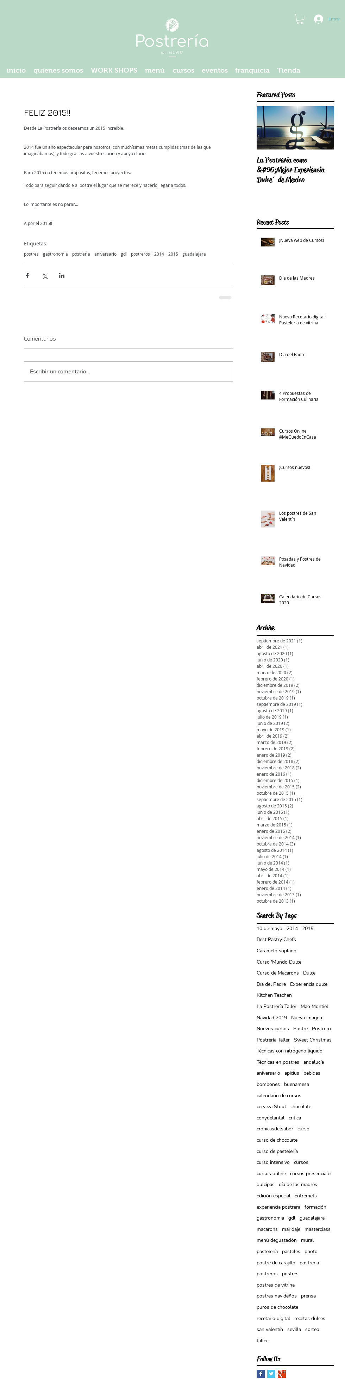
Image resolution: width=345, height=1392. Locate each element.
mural (307, 1240)
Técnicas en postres (278, 1062)
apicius (291, 1073)
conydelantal (270, 1118)
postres (31, 254)
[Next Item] (323, 127)
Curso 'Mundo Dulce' (279, 962)
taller (262, 1340)
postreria (81, 254)
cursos (301, 1162)
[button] (300, 19)
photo (311, 1251)
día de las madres (298, 1184)
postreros (140, 254)
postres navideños (277, 1296)
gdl (124, 254)
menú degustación (277, 1240)
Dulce (309, 973)
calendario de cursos (279, 1095)
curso (303, 1128)
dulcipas (266, 1184)
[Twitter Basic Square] (271, 1374)
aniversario (105, 254)
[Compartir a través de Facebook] (27, 275)
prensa (308, 1296)
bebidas (311, 1073)
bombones (268, 1084)
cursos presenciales (311, 1173)
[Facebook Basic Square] (261, 1374)
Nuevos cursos (273, 1028)
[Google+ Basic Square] (282, 1374)
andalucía (313, 1062)
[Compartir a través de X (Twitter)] (44, 275)
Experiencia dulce (308, 984)
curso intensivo (273, 1162)
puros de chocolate (277, 1307)
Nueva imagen (306, 1017)
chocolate (300, 1106)
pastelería (267, 1251)
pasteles (291, 1251)
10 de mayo (269, 928)
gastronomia (55, 254)
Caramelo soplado (276, 950)
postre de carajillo (276, 1262)
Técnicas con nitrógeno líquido (289, 1051)
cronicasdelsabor (275, 1128)
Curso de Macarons (278, 973)
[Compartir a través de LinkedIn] (61, 275)
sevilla (294, 1329)
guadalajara (194, 254)
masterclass (318, 1229)
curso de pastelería (277, 1151)
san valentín (270, 1329)
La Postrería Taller (276, 1006)
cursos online (271, 1173)
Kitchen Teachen (274, 995)
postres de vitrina (276, 1285)
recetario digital (273, 1318)
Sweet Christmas (313, 1040)
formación (315, 1207)
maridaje (291, 1229)
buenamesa (296, 1084)
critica (295, 1118)
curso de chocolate (277, 1140)
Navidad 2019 (272, 1017)
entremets (306, 1195)
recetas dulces (309, 1318)
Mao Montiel (314, 1006)
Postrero (321, 1028)
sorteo (312, 1329)
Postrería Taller (273, 1040)
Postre (300, 1028)
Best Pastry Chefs (276, 939)
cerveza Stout (271, 1106)
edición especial (273, 1195)
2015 (173, 254)
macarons (267, 1229)
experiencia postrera (278, 1207)
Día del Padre (271, 984)
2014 (159, 254)
